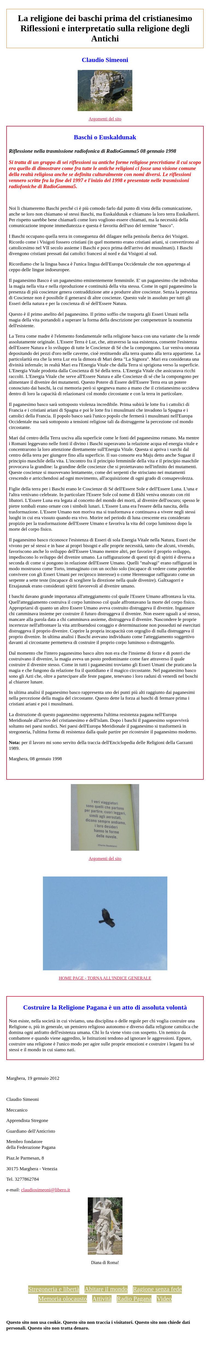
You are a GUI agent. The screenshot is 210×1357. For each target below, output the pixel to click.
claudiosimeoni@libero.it (45, 1189)
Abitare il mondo (105, 1289)
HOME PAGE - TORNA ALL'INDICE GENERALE (105, 978)
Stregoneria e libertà (53, 1289)
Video (164, 1298)
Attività (101, 1298)
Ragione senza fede (157, 1289)
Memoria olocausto (62, 1298)
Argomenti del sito (105, 119)
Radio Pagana (134, 1298)
